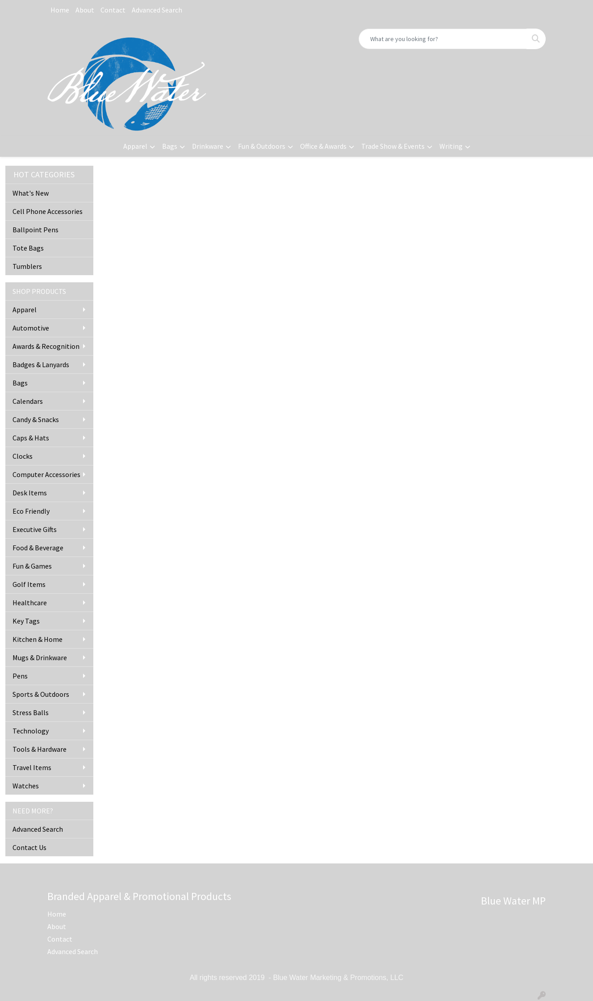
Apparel (135, 146)
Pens (20, 675)
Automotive (31, 327)
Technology (31, 730)
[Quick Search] (443, 39)
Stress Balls (31, 712)
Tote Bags (28, 247)
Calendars (28, 401)
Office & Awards (323, 146)
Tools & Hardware (40, 749)
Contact (112, 9)
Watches (26, 785)
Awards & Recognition (46, 346)
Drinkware (207, 146)
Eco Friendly (31, 511)
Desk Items (30, 492)
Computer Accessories (46, 474)
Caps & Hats (31, 437)
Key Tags (26, 620)
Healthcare (30, 602)
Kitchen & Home (38, 639)
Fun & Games (32, 565)
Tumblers (27, 266)
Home (59, 9)
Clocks (23, 456)
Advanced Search (157, 9)
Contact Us (29, 847)
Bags (169, 146)
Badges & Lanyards (41, 364)
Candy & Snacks (36, 419)
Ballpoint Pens (35, 229)
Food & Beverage (38, 547)
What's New (31, 192)
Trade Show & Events (393, 146)
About (84, 9)
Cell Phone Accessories (48, 211)
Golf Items (29, 584)
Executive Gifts (35, 529)
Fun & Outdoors (261, 146)
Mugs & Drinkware (40, 657)
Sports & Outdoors (41, 694)
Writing (451, 146)
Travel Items (32, 767)
